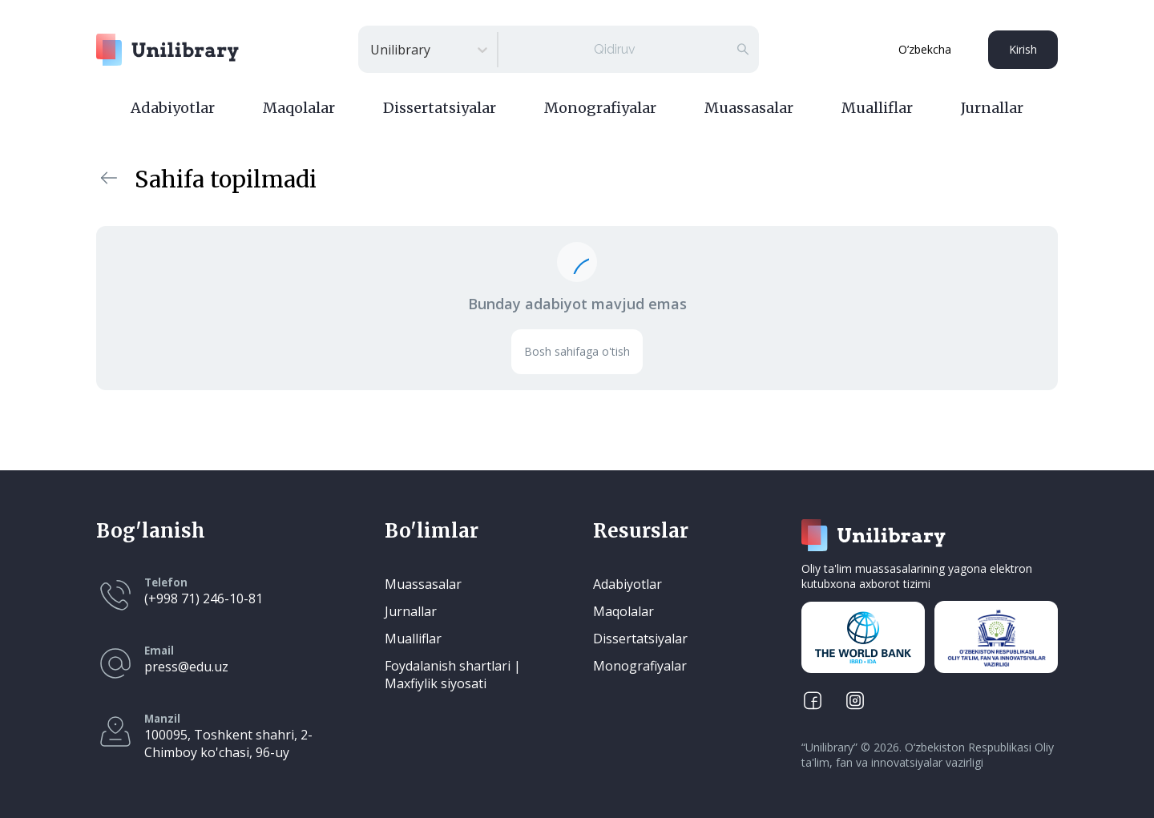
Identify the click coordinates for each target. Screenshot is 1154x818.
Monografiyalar (600, 108)
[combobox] (371, 49)
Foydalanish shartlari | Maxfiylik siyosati (453, 674)
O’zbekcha (924, 49)
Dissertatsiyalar (439, 108)
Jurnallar (992, 108)
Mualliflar (877, 108)
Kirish (1023, 49)
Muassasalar (748, 108)
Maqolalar (299, 108)
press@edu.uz (186, 666)
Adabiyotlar (173, 108)
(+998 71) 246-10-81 (203, 598)
